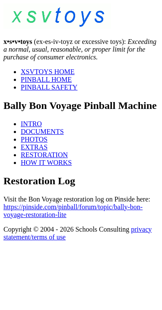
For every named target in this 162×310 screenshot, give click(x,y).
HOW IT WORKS (46, 162)
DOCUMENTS (42, 131)
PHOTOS (34, 139)
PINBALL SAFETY (49, 87)
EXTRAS (34, 147)
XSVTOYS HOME (48, 71)
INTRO (31, 123)
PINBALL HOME (46, 79)
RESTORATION (44, 154)
